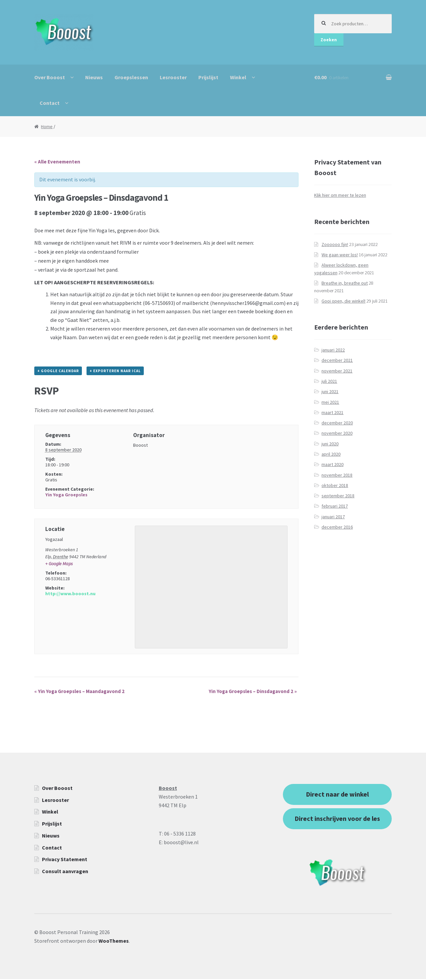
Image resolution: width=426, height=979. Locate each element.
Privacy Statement (64, 859)
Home (47, 126)
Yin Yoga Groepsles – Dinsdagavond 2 (253, 691)
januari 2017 (333, 517)
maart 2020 (332, 464)
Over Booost (49, 77)
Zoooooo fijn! (334, 244)
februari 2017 (334, 506)
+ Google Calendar (58, 370)
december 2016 (337, 527)
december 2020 (337, 423)
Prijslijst (208, 77)
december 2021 (337, 360)
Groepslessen (131, 77)
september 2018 (337, 496)
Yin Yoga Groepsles (66, 495)
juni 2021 (329, 391)
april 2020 (330, 454)
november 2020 (336, 433)
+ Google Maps (59, 564)
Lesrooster (173, 77)
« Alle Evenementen (57, 161)
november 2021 (336, 371)
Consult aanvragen (65, 871)
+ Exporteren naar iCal (115, 370)
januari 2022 (333, 350)
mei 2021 (330, 402)
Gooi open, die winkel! (343, 301)
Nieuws (94, 77)
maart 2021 (332, 412)
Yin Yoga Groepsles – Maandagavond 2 (79, 691)
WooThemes (114, 940)
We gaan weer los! (339, 255)
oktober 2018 (334, 485)
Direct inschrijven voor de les (337, 818)
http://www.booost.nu (70, 594)
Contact (50, 103)
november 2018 (336, 475)
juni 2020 (329, 444)
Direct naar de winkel (337, 794)
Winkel (238, 77)
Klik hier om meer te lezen (340, 195)
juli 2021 (329, 381)
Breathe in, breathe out (344, 283)
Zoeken (328, 40)
